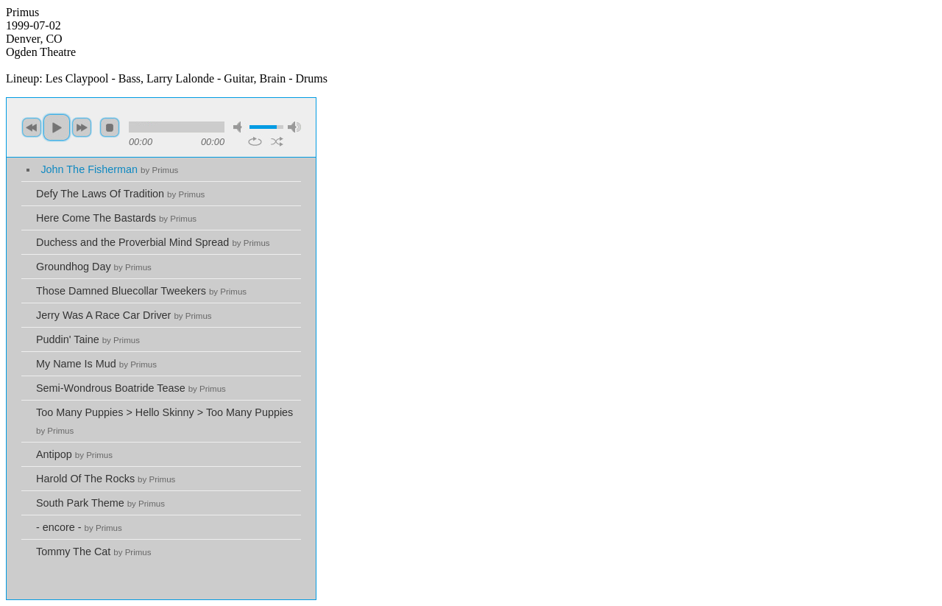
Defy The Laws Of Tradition (120, 194)
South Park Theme (100, 503)
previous (31, 127)
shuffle (277, 141)
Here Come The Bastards (116, 218)
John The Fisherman (109, 169)
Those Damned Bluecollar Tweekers (141, 291)
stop (109, 127)
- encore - (79, 527)
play (56, 127)
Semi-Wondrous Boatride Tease (131, 388)
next (81, 127)
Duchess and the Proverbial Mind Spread (153, 242)
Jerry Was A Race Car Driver (124, 315)
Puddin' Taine (88, 339)
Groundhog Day (94, 266)
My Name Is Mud (96, 364)
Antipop (74, 454)
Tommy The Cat (94, 551)
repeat (255, 141)
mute (240, 127)
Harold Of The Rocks (105, 479)
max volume (294, 127)
